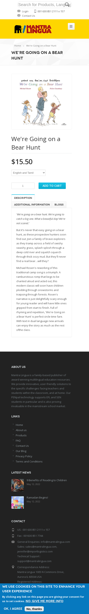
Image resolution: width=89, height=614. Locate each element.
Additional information (32, 204)
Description (23, 198)
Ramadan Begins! (37, 497)
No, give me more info (44, 601)
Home (17, 45)
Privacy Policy (24, 456)
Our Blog (21, 451)
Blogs (59, 204)
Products (21, 435)
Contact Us (28, 16)
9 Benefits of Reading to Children (47, 480)
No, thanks (34, 609)
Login (25, 11)
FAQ (18, 440)
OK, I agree (13, 608)
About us (21, 430)
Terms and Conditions (29, 461)
